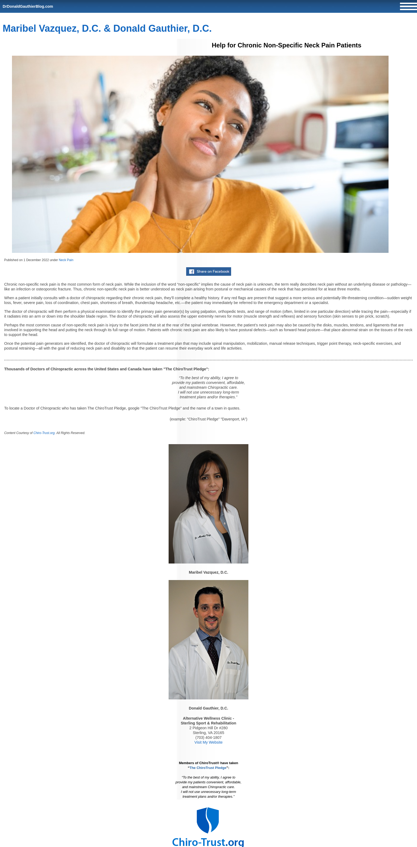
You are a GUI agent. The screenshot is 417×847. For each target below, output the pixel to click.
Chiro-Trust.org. (45, 433)
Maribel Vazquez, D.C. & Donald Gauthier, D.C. (107, 28)
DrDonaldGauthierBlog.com (28, 6)
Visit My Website (208, 742)
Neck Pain (66, 260)
